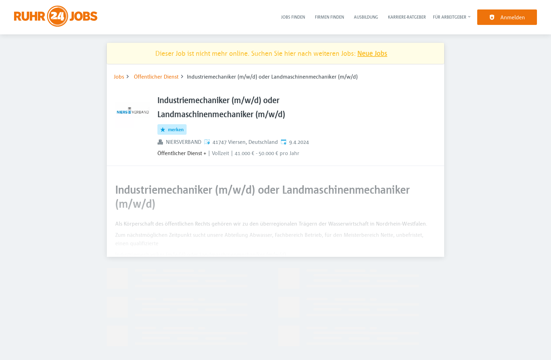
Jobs (119, 76)
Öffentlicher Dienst (156, 76)
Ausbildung (366, 17)
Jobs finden (293, 17)
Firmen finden (329, 17)
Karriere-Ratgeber (407, 17)
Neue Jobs (372, 53)
